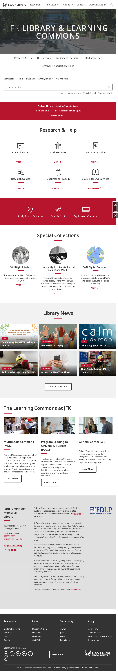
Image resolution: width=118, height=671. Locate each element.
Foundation (65, 640)
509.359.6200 (9, 648)
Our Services (44, 62)
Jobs (62, 632)
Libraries (8, 632)
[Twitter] (12, 653)
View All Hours (58, 120)
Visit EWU (36, 640)
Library (21, 9)
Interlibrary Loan (93, 62)
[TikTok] (6, 658)
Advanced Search (105, 98)
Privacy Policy (60, 667)
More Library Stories (58, 391)
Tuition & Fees (94, 632)
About (68, 9)
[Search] (111, 9)
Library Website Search (86, 98)
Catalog (7, 640)
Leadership (37, 636)
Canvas (7, 636)
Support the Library (13, 550)
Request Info (94, 640)
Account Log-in (97, 9)
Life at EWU (37, 632)
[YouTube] (24, 653)
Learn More (13, 483)
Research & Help (23, 62)
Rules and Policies (90, 667)
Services (53, 9)
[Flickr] (15, 555)
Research (36, 9)
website (77, 594)
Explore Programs (12, 629)
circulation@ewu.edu (13, 543)
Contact (81, 9)
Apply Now (93, 629)
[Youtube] (12, 555)
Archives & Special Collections (58, 70)
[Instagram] (8, 555)
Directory (22, 648)
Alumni (63, 629)
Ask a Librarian (68, 98)
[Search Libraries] (50, 92)
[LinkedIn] (30, 653)
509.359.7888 (9, 541)
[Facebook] (5, 555)
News (62, 636)
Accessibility (74, 667)
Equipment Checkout (67, 62)
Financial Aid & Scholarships (100, 636)
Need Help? (58, 654)
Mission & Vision (39, 629)
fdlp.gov (77, 518)
